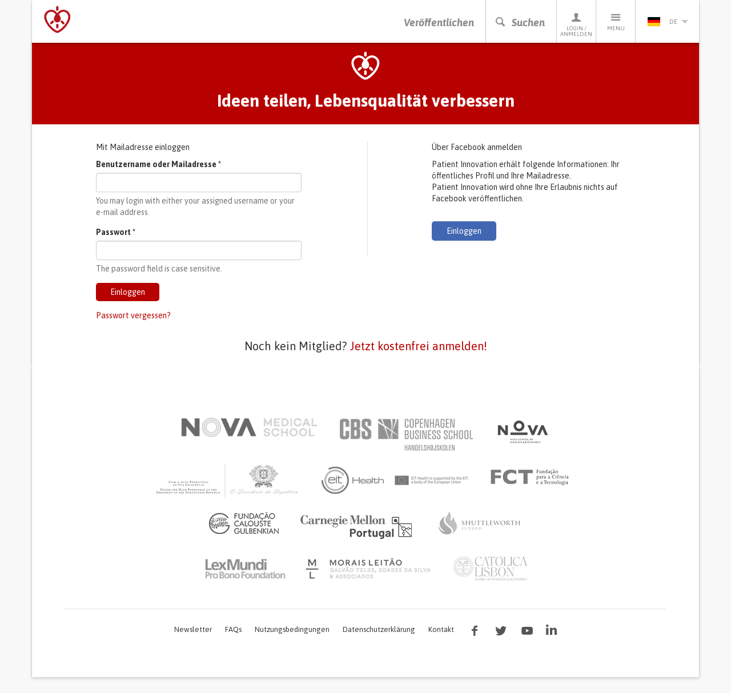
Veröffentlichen (439, 23)
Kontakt (441, 629)
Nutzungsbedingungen (292, 629)
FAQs (233, 629)
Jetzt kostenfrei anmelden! (418, 345)
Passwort (115, 232)
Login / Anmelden (576, 24)
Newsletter (193, 629)
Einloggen (127, 292)
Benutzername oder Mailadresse (158, 164)
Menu (615, 21)
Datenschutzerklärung (379, 629)
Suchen (520, 22)
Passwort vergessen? (133, 315)
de (667, 22)
